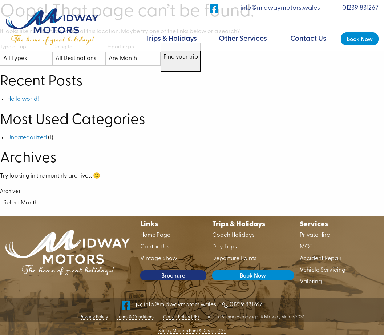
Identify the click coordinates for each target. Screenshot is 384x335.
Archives (10, 191)
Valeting (311, 282)
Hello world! (23, 99)
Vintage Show (158, 259)
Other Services (243, 39)
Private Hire (315, 235)
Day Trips (224, 247)
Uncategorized (27, 138)
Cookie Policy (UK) (181, 317)
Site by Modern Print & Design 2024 (192, 331)
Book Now (360, 40)
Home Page (123, 39)
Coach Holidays (233, 235)
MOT (306, 247)
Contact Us (308, 39)
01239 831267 (360, 8)
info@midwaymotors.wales (280, 8)
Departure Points (234, 259)
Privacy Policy (94, 317)
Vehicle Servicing (322, 270)
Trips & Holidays (171, 39)
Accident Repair (321, 259)
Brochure (173, 276)
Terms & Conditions (135, 317)
